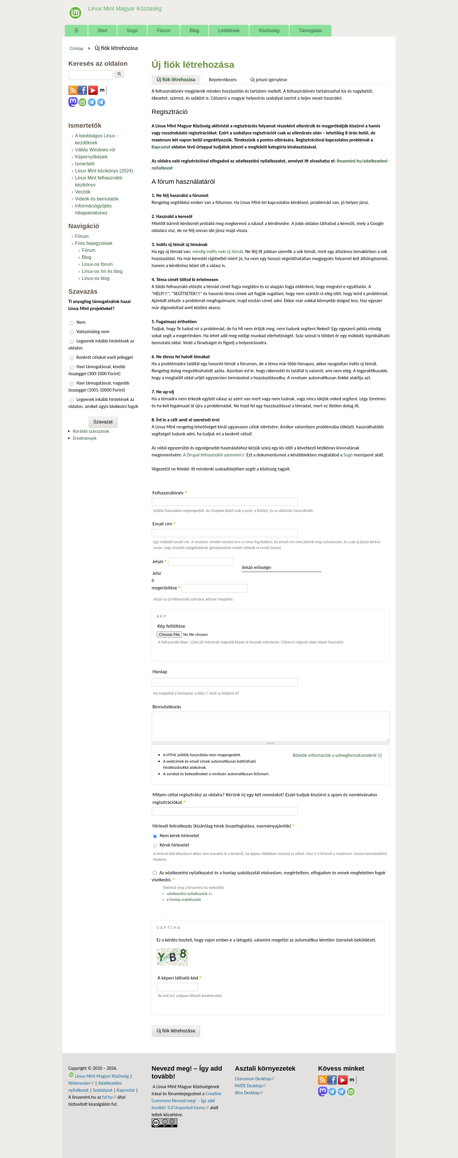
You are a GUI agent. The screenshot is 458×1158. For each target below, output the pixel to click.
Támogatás (310, 30)
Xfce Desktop (249, 1092)
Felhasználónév (169, 493)
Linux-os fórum (97, 264)
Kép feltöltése (171, 626)
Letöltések (229, 30)
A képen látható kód (179, 978)
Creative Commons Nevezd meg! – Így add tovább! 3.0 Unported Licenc (186, 1100)
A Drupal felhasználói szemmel (213, 455)
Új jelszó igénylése (268, 80)
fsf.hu (109, 1097)
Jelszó (159, 561)
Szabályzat (102, 1090)
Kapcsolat (126, 1090)
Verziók (82, 191)
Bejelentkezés (223, 80)
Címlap (77, 48)
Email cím (164, 524)
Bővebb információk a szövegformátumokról (335, 755)
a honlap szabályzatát (184, 899)
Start (102, 30)
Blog (194, 30)
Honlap (159, 672)
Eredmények (85, 438)
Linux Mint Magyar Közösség (124, 9)
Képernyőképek (91, 156)
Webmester (81, 1083)
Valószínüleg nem (93, 331)
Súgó (132, 30)
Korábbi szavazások (91, 431)
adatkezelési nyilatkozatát (187, 893)
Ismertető (85, 163)
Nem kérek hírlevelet (179, 835)
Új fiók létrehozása (178, 79)
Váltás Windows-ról (95, 149)
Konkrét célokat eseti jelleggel (105, 357)
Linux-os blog (96, 278)
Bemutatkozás (166, 707)
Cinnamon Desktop (254, 1078)
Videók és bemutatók (97, 198)
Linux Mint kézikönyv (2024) (104, 170)
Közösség (269, 30)
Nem (81, 322)
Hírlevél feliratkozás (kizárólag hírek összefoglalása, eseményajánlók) (223, 826)
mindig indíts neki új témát (217, 251)
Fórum (163, 30)
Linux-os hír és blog (102, 271)
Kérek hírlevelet (174, 845)
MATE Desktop (250, 1085)
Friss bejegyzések (93, 243)
